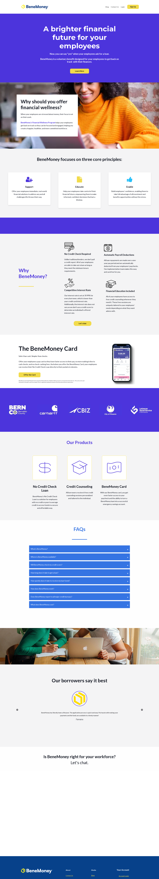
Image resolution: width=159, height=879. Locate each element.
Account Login (124, 876)
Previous (17, 710)
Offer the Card (29, 375)
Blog (93, 875)
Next (142, 710)
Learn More (79, 71)
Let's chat (82, 323)
